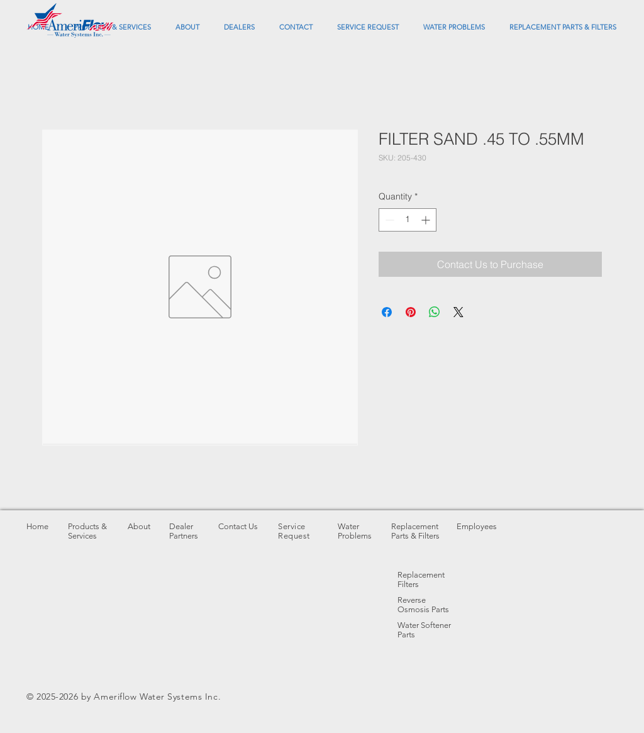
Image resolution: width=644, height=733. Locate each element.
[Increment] (427, 220)
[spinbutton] (407, 220)
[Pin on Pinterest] (410, 312)
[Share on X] (458, 312)
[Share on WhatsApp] (434, 312)
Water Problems (355, 531)
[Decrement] (388, 220)
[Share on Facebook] (386, 312)
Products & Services (87, 531)
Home (37, 526)
